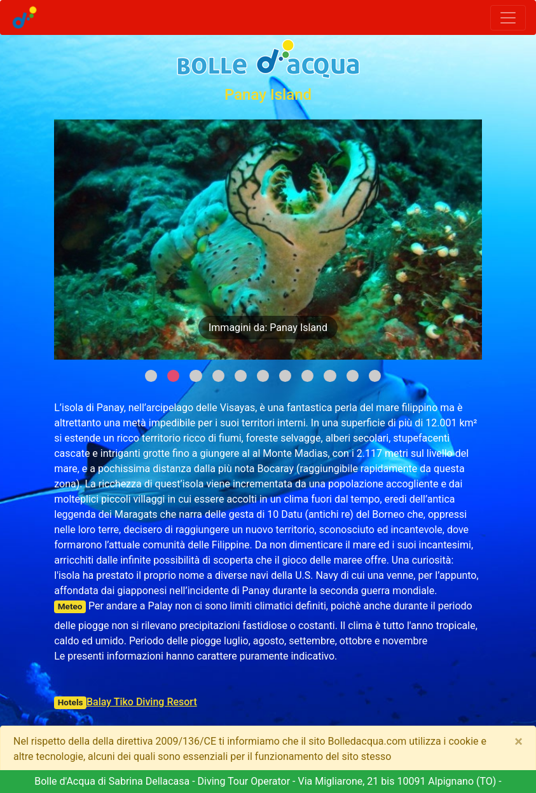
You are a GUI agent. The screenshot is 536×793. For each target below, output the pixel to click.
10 (353, 376)
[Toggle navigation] (508, 17)
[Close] (518, 741)
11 (375, 376)
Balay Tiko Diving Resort (141, 702)
